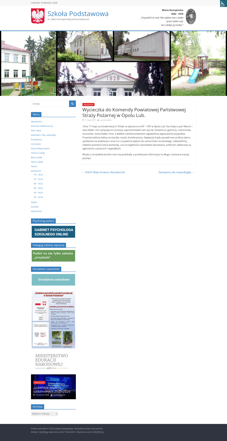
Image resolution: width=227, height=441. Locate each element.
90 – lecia (38, 192)
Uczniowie (36, 144)
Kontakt (34, 206)
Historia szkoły (38, 153)
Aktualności (88, 104)
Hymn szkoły (37, 161)
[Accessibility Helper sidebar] (223, 3)
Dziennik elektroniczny (42, 126)
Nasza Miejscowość (40, 148)
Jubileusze (36, 170)
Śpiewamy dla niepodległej (177, 172)
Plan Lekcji (36, 130)
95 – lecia (38, 197)
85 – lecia (38, 188)
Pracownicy (36, 139)
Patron (34, 166)
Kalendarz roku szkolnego (43, 135)
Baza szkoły (36, 157)
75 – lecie (38, 179)
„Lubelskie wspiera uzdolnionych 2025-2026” (52, 389)
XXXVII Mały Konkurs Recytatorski (103, 172)
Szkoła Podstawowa (78, 13)
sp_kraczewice (106, 120)
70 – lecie (38, 174)
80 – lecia (38, 183)
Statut (34, 202)
